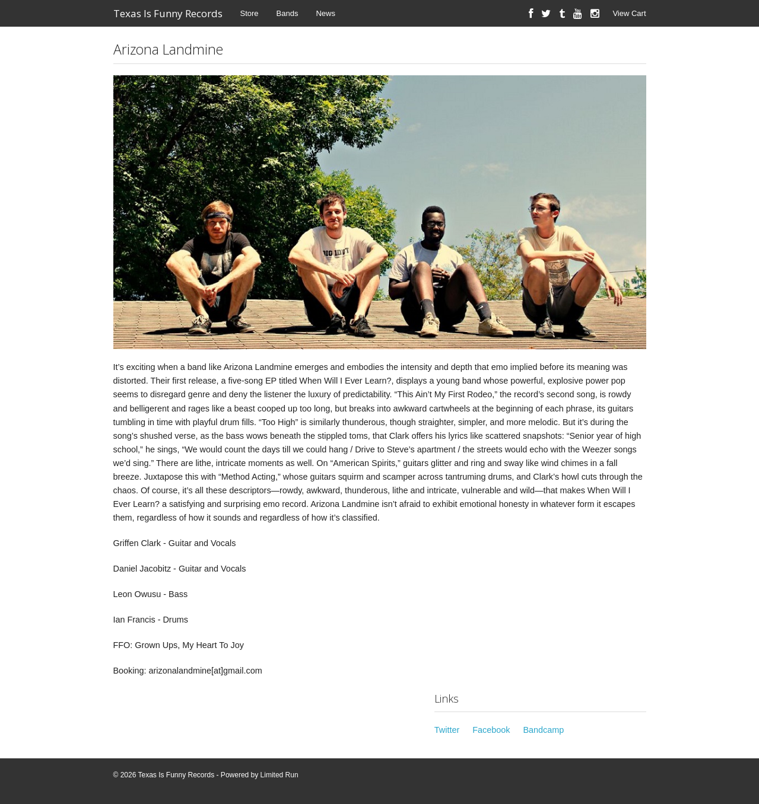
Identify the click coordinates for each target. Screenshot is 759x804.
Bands (287, 13)
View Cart (629, 13)
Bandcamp (543, 730)
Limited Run (279, 775)
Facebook (491, 730)
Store (249, 13)
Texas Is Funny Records (168, 13)
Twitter (446, 730)
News (325, 13)
